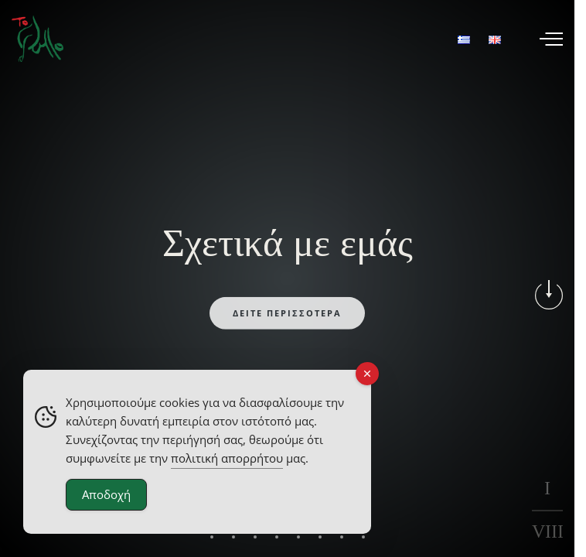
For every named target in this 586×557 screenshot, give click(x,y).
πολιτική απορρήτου (227, 458)
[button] (212, 544)
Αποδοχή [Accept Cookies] (106, 494)
